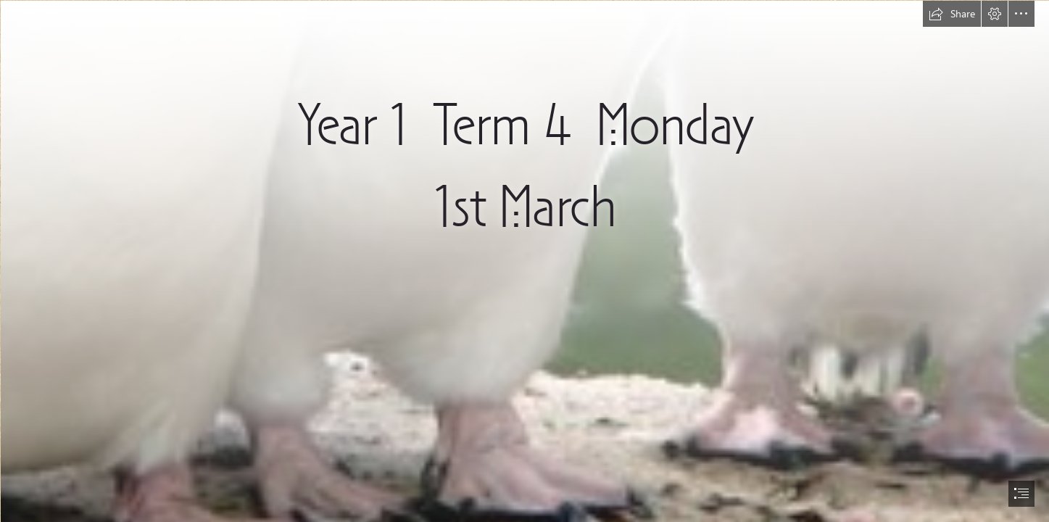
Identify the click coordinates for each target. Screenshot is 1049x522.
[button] (952, 14)
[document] (524, 261)
